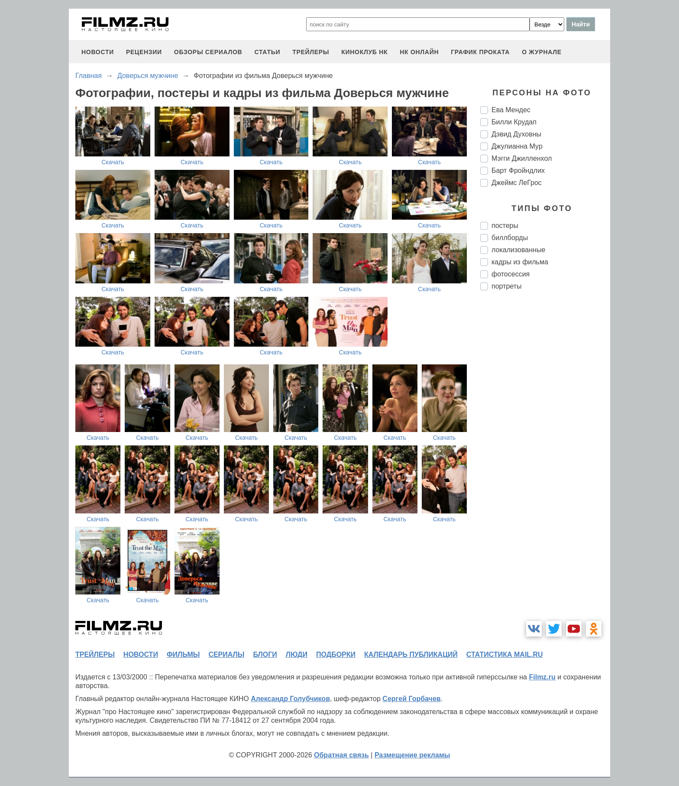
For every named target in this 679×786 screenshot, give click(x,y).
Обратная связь (341, 755)
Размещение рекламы (412, 755)
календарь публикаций (411, 654)
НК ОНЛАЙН (419, 52)
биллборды (509, 237)
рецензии (144, 52)
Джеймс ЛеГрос (516, 182)
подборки (336, 654)
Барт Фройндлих (518, 170)
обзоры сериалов (208, 52)
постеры (504, 225)
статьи (267, 52)
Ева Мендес (510, 110)
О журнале (542, 52)
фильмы (183, 654)
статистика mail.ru (504, 654)
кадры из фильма (519, 262)
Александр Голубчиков (290, 698)
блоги (265, 654)
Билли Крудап (514, 122)
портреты (506, 286)
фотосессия (510, 274)
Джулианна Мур (517, 146)
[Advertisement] (545, 442)
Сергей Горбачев (411, 698)
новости (97, 52)
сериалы (226, 654)
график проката (480, 52)
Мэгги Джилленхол (521, 158)
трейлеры (310, 52)
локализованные (518, 249)
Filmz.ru (542, 677)
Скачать (112, 162)
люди (296, 654)
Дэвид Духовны (516, 134)
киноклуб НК (364, 52)
